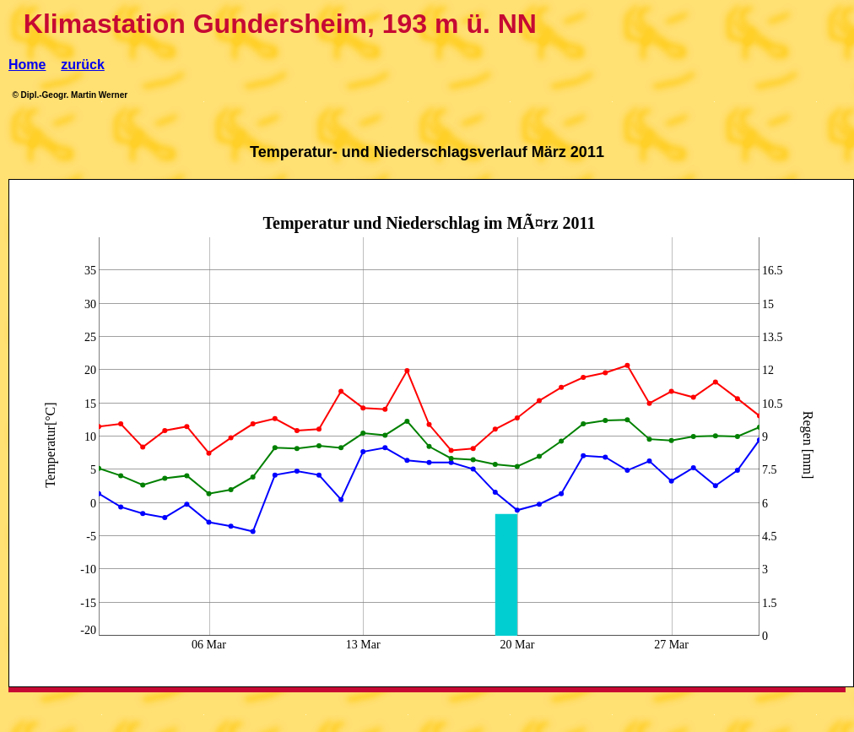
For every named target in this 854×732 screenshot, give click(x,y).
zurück (83, 64)
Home (27, 64)
